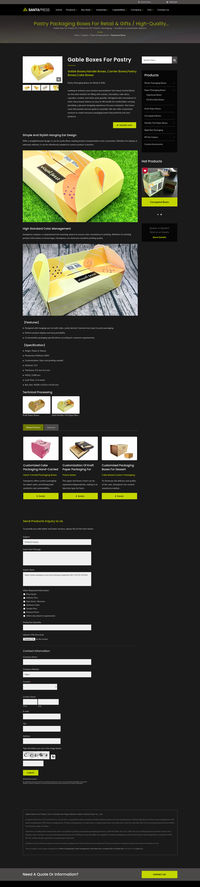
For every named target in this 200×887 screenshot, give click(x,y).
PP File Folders (151, 137)
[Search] (152, 2)
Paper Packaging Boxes (99, 35)
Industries (102, 9)
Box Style (86, 9)
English (173, 2)
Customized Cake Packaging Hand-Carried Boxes (41, 469)
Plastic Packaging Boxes (155, 83)
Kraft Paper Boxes (152, 108)
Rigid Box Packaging (153, 130)
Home (59, 9)
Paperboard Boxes (118, 35)
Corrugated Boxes (152, 115)
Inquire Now (124, 125)
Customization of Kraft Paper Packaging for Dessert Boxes (78, 469)
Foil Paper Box (119, 849)
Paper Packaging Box (82, 849)
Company (137, 9)
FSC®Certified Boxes (155, 100)
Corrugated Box (107, 849)
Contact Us (163, 9)
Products (71, 9)
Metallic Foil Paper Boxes (156, 123)
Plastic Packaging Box (66, 849)
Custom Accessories (153, 144)
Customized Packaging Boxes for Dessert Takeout (118, 469)
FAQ (150, 9)
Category (85, 35)
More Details (159, 237)
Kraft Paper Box (95, 849)
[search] (139, 2)
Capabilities (119, 9)
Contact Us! (159, 874)
